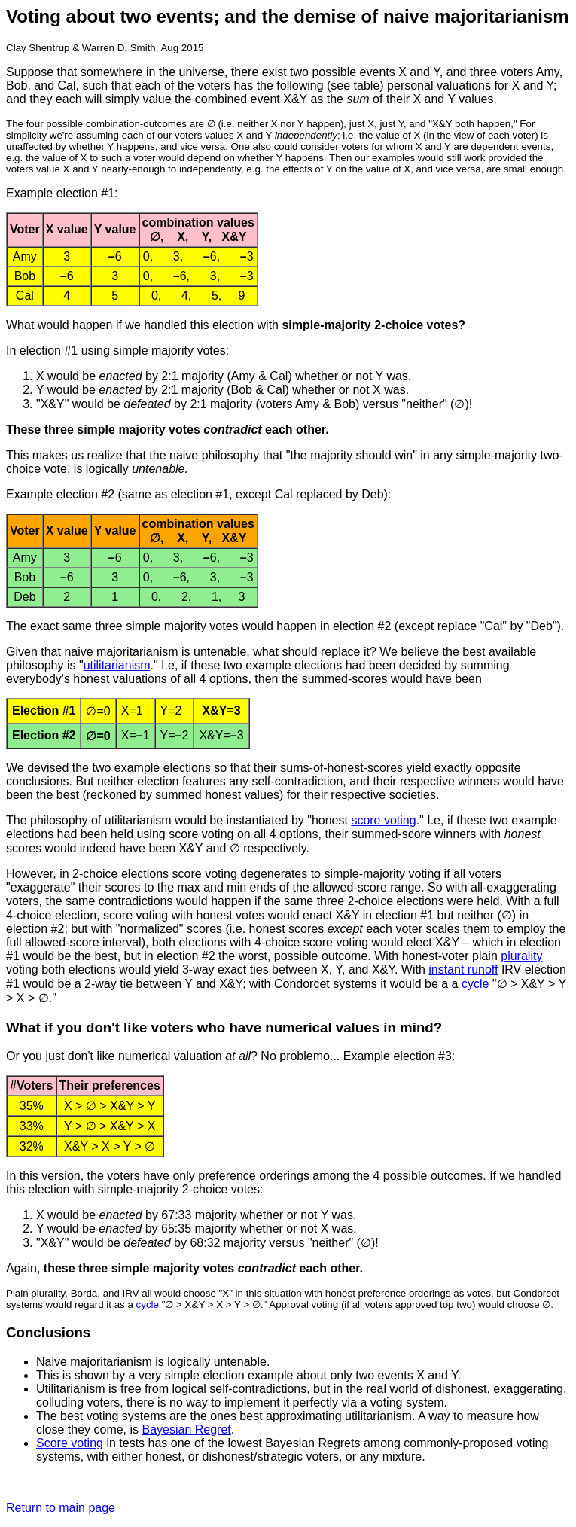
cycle (475, 983)
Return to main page (60, 1507)
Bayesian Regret (186, 1429)
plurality (521, 955)
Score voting (69, 1443)
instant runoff (463, 969)
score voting (383, 820)
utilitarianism (117, 665)
